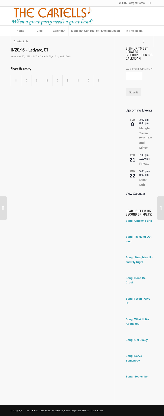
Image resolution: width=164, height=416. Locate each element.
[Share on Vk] (78, 80)
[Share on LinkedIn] (57, 80)
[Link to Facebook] (150, 3)
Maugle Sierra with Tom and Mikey (145, 138)
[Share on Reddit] (88, 80)
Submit (133, 92)
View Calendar (135, 193)
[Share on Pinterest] (47, 80)
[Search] (143, 41)
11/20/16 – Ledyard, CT (29, 50)
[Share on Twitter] (26, 80)
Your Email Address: (139, 69)
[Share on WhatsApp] (37, 80)
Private (144, 163)
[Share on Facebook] (16, 80)
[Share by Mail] (99, 80)
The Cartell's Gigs (44, 56)
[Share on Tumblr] (68, 80)
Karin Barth (65, 56)
